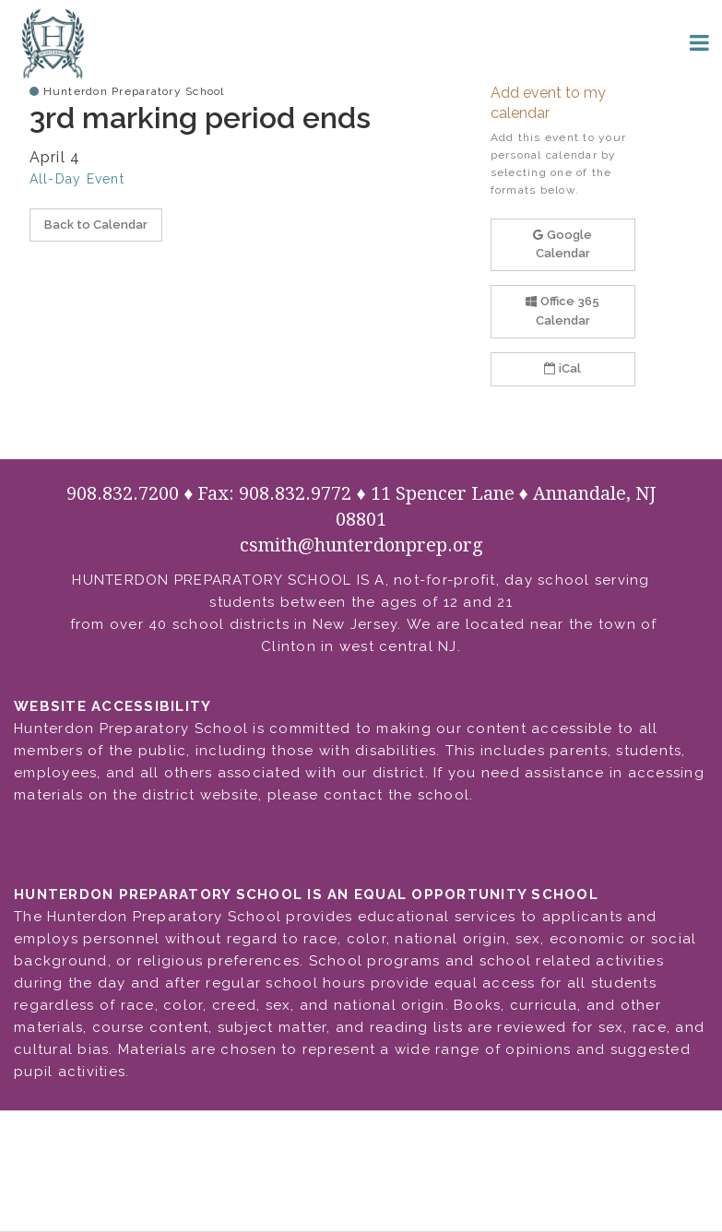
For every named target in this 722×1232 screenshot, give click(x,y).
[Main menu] (699, 41)
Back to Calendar (96, 224)
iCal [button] (562, 368)
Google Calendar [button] (562, 244)
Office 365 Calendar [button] (562, 310)
